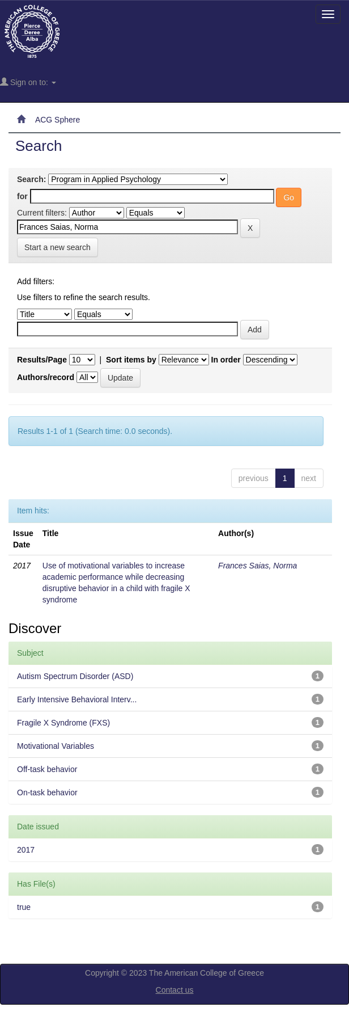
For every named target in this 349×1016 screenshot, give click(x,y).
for (22, 196)
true (24, 907)
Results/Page (42, 359)
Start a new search (57, 247)
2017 (26, 849)
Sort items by (131, 359)
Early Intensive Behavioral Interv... (77, 699)
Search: (31, 179)
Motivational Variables (55, 746)
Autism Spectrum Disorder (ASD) (75, 676)
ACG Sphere (57, 119)
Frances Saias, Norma (257, 565)
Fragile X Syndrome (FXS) (63, 722)
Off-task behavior (47, 769)
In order (226, 359)
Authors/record (45, 377)
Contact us (175, 989)
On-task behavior (47, 792)
